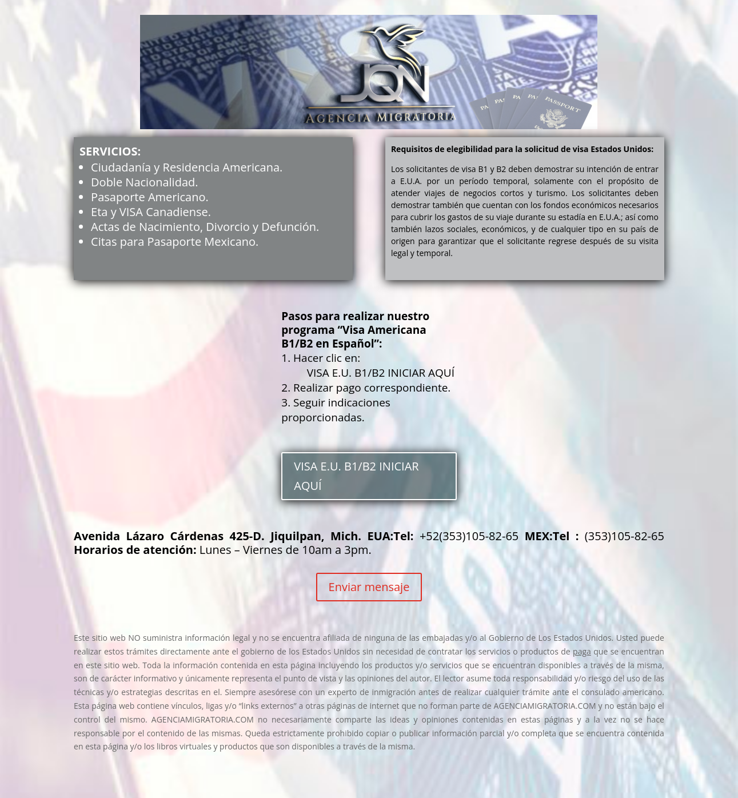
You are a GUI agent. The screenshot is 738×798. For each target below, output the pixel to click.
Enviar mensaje (369, 586)
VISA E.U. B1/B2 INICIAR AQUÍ (356, 475)
